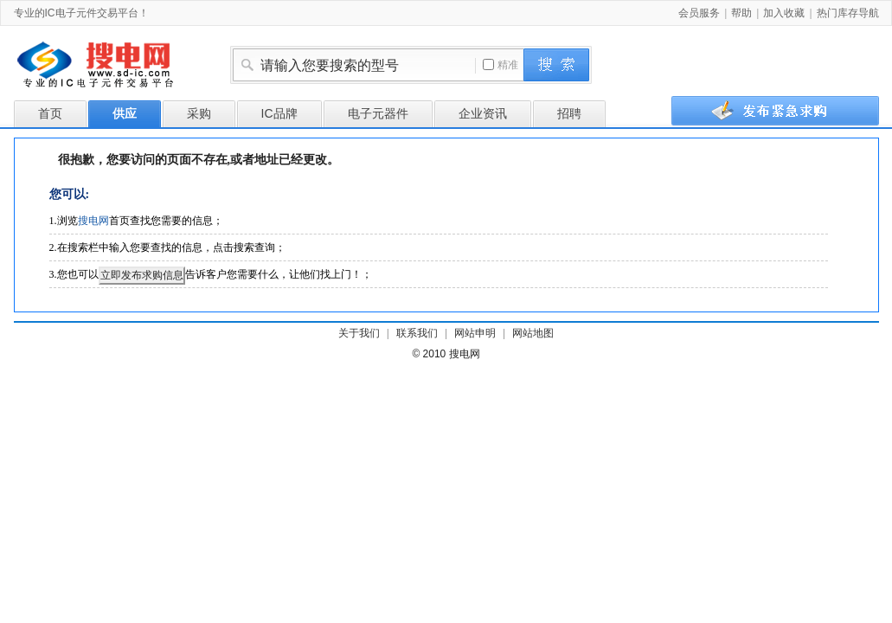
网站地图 (533, 333)
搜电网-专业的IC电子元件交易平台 (109, 67)
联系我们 (417, 333)
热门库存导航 (848, 13)
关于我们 (359, 333)
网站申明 (475, 333)
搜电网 (93, 221)
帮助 (741, 13)
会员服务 (699, 13)
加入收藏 (784, 13)
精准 (500, 65)
